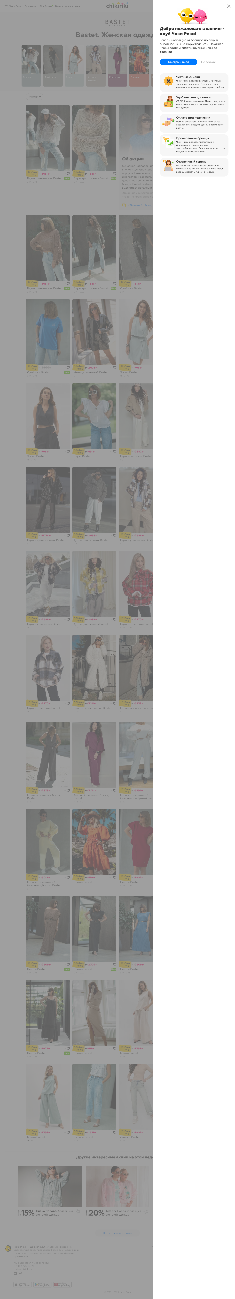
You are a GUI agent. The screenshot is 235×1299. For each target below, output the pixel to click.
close (229, 6)
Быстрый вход (178, 62)
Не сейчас (208, 62)
